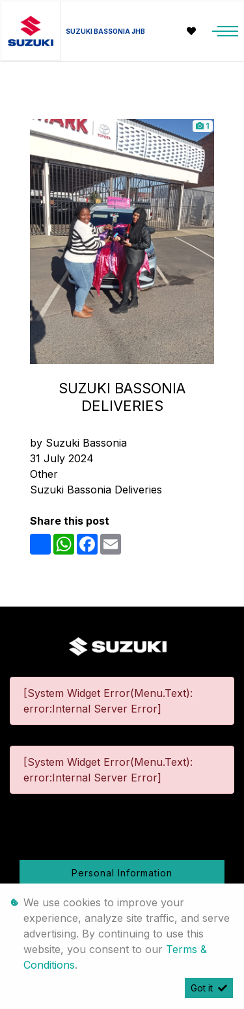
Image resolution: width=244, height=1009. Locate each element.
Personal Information (122, 872)
